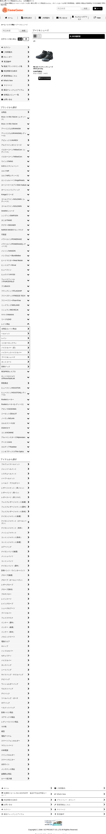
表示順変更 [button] (75, 36)
